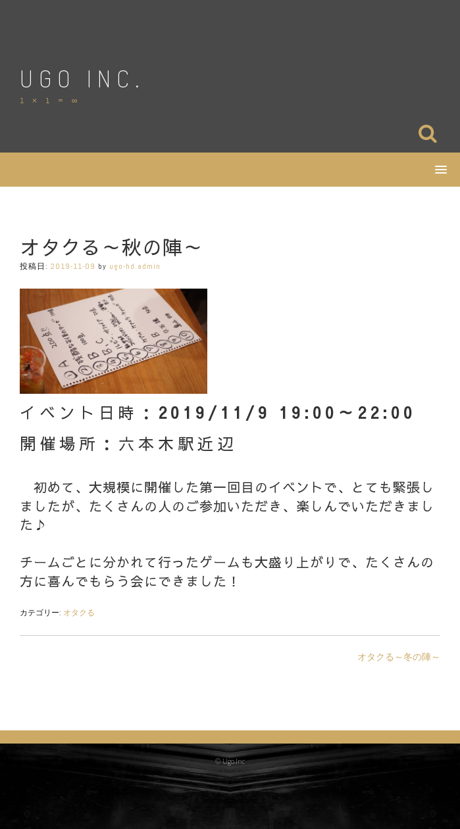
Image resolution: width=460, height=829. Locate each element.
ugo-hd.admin (135, 266)
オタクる (79, 612)
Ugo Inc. (82, 78)
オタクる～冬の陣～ (398, 657)
